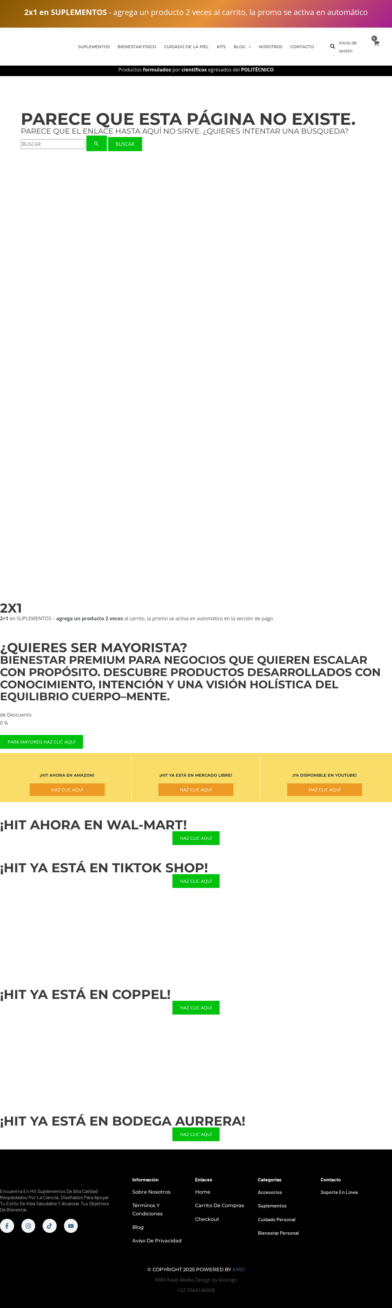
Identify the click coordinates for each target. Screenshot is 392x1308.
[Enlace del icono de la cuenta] (352, 47)
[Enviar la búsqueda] (96, 143)
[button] (333, 47)
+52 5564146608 (196, 1290)
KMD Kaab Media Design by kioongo (196, 1279)
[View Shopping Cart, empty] (376, 46)
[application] (248, 46)
